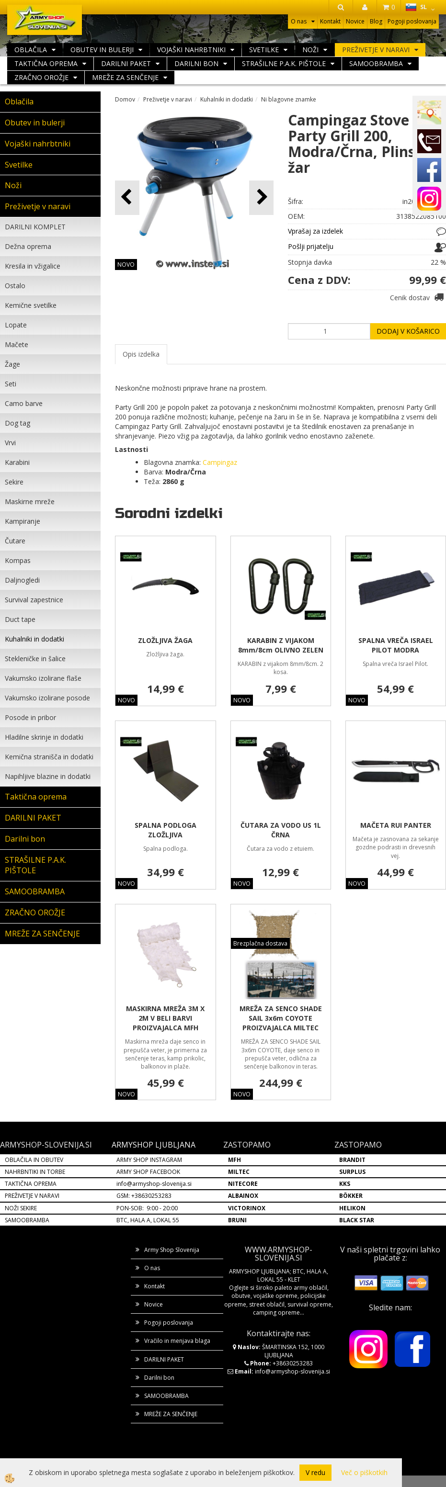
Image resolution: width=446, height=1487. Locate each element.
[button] (261, 197)
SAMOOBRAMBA (376, 63)
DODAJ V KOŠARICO (408, 331)
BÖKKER (351, 1196)
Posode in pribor (30, 717)
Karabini (17, 462)
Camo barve (24, 403)
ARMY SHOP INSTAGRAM (149, 1160)
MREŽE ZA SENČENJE (125, 77)
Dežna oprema (28, 246)
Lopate (16, 324)
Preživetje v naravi (376, 49)
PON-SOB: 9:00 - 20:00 (147, 1208)
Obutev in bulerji (102, 49)
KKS (344, 1184)
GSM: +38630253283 (144, 1196)
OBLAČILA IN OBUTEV (34, 1160)
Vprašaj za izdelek (315, 231)
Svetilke (264, 49)
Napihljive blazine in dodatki (48, 776)
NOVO (126, 264)
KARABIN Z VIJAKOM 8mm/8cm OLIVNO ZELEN (280, 645)
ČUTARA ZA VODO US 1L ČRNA (280, 830)
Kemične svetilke (31, 305)
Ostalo (15, 285)
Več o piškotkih (364, 1472)
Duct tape (20, 619)
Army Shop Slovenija (171, 1250)
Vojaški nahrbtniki (191, 49)
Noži (310, 49)
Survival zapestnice (34, 599)
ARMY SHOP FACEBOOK (148, 1172)
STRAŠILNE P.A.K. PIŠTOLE (284, 63)
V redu (315, 1472)
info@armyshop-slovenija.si (154, 1184)
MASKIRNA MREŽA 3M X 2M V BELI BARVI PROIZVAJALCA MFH (165, 1018)
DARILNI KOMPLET (35, 226)
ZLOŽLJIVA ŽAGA (165, 640)
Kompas (18, 560)
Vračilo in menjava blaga (177, 1341)
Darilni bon (196, 63)
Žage (12, 364)
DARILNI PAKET (126, 63)
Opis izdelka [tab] (141, 354)
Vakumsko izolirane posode (47, 697)
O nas (299, 21)
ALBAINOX (243, 1196)
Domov (125, 99)
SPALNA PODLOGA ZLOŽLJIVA (165, 830)
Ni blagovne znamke (288, 99)
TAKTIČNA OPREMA (31, 1184)
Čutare (15, 540)
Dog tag (17, 423)
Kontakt (330, 21)
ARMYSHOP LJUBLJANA (153, 1144)
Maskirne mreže (30, 501)
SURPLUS (352, 1172)
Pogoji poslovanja (412, 21)
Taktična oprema (46, 63)
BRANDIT (352, 1160)
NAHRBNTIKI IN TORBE (35, 1172)
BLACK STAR (356, 1220)
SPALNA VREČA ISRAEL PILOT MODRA (395, 645)
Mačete (16, 344)
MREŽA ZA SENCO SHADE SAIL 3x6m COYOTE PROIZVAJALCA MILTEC (281, 1018)
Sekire (14, 481)
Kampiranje (22, 521)
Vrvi (10, 442)
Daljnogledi (22, 580)
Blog (376, 21)
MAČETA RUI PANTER (395, 825)
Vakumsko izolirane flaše (43, 678)
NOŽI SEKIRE (21, 1208)
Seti (10, 383)
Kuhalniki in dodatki (34, 638)
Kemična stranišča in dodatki (49, 756)
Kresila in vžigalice (32, 265)
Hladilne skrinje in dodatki (44, 737)
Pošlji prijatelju (310, 246)
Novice (355, 21)
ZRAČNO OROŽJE (41, 77)
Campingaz (220, 462)
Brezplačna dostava (260, 943)
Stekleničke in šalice (35, 658)
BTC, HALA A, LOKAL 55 (147, 1220)
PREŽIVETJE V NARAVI (32, 1196)
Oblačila (30, 49)
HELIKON (352, 1208)
